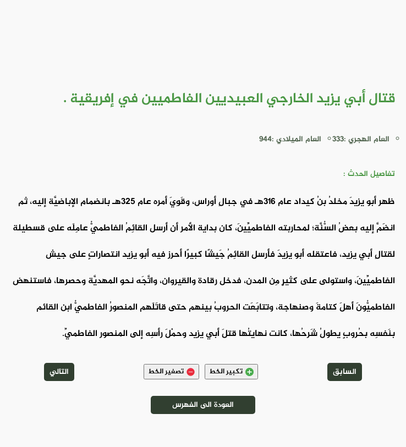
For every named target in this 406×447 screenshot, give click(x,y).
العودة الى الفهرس (203, 405)
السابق (344, 372)
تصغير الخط (171, 372)
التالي (59, 372)
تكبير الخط (231, 372)
